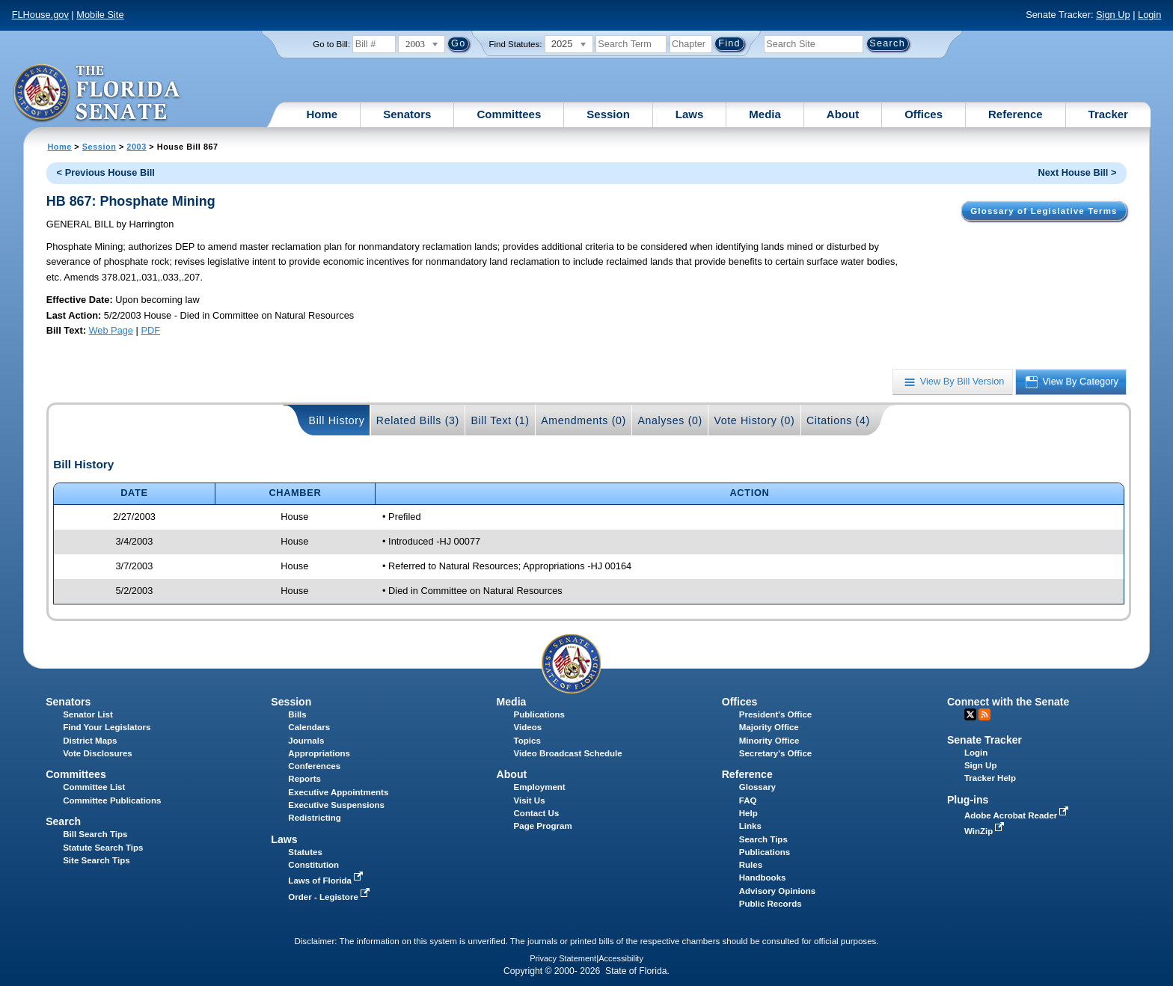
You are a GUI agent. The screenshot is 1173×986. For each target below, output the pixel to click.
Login (1149, 14)
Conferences (314, 766)
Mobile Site (99, 14)
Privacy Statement (563, 958)
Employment (540, 787)
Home (322, 114)
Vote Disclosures (97, 753)
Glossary (757, 787)
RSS (984, 714)
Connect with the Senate (1008, 702)
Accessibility (620, 958)
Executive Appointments (338, 792)
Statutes (305, 852)
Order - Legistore (330, 896)
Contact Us (537, 813)
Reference (1015, 114)
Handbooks (762, 877)
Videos (528, 727)
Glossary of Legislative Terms (1043, 210)
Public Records (770, 903)
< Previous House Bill (106, 172)
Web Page (110, 330)
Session (608, 114)
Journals (306, 740)
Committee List (94, 787)
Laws (690, 114)
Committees (509, 114)
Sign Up (1113, 14)
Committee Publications (112, 800)
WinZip (985, 831)
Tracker (1108, 114)
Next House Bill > (1077, 172)
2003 (136, 146)
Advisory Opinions (777, 891)
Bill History (337, 420)
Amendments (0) (583, 420)
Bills (297, 714)
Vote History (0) (754, 420)
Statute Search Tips (103, 847)
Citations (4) (838, 420)
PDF (150, 330)
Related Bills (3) (417, 420)
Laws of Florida (327, 880)
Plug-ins (968, 800)
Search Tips (763, 839)
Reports (304, 778)
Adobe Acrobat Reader (1018, 815)
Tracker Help (990, 778)
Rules (750, 864)
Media (765, 114)
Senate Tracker (984, 740)
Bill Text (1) (500, 420)
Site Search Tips (96, 860)
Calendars (309, 727)
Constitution (313, 864)
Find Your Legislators (106, 727)
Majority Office (769, 727)
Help (748, 813)
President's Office (775, 714)
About (843, 114)
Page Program (543, 825)
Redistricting (314, 817)
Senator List (88, 714)
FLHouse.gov (40, 14)
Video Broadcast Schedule (568, 753)
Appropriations (319, 753)
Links (750, 825)
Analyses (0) (669, 420)
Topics (527, 740)
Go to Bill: (331, 44)
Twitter (970, 714)
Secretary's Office (775, 753)
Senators (407, 114)
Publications (539, 714)
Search (63, 821)
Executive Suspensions (336, 804)
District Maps (90, 740)
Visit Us (529, 800)
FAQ (748, 800)
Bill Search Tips (95, 834)
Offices (923, 114)
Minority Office (769, 740)
